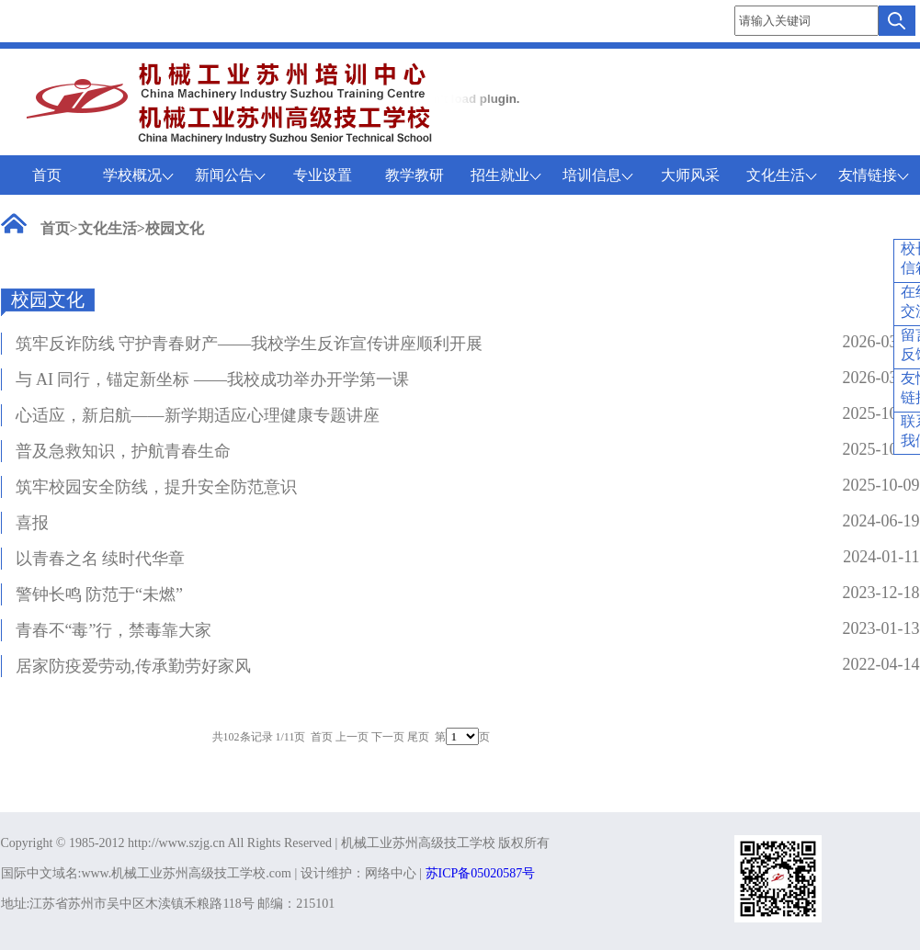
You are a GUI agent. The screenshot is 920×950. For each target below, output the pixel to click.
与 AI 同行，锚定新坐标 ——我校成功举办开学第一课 (213, 379)
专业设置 (322, 175)
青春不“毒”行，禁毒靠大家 (114, 630)
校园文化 (174, 228)
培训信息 (597, 175)
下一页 (387, 736)
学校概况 (138, 175)
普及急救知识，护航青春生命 (123, 451)
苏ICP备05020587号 (481, 873)
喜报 (32, 523)
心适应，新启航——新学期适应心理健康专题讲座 (198, 415)
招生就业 (506, 175)
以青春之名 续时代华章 (101, 558)
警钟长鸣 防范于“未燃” (99, 594)
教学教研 (414, 175)
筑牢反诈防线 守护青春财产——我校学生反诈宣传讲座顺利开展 (249, 343)
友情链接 (873, 175)
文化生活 (781, 175)
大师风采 (690, 175)
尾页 (418, 736)
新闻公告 (230, 175)
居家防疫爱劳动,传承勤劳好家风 (134, 666)
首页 (47, 175)
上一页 (352, 736)
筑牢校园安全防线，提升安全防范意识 (156, 487)
